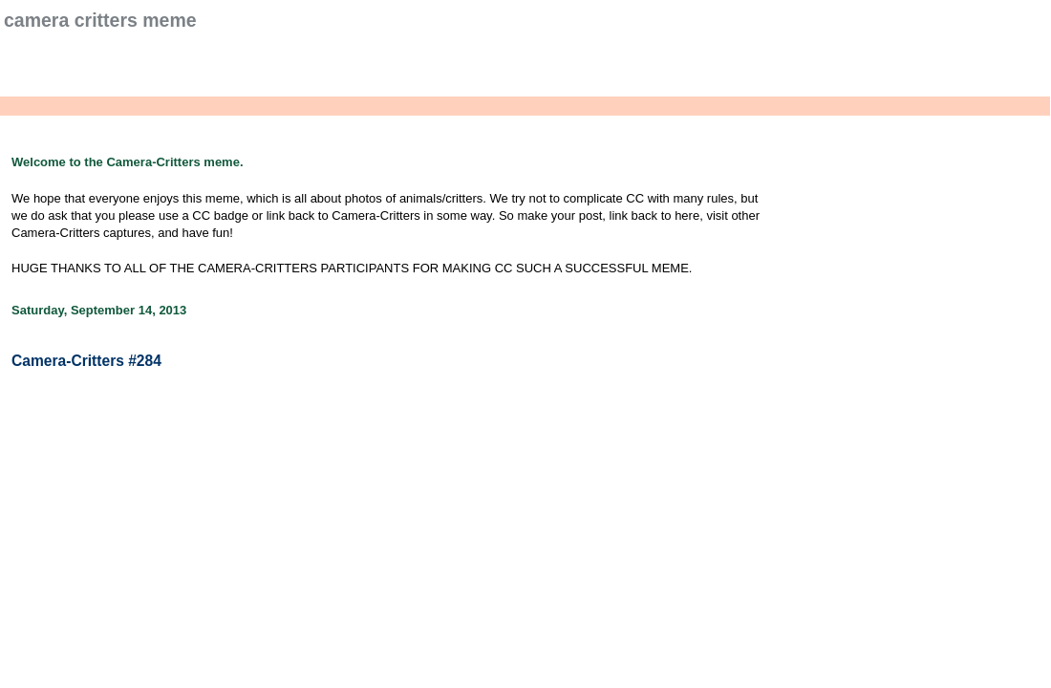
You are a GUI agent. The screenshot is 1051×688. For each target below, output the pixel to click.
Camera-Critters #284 (86, 361)
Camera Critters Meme (100, 20)
